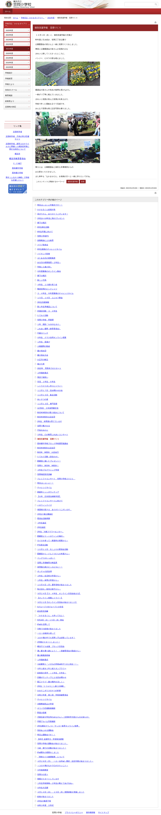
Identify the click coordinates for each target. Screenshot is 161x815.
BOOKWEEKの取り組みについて (50, 412)
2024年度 (9, 35)
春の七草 (41, 364)
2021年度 (50, 18)
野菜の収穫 (41, 713)
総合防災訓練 (42, 611)
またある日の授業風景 (46, 258)
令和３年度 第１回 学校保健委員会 (52, 695)
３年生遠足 (41, 523)
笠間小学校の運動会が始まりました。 (52, 743)
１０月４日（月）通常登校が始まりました (54, 585)
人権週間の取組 (43, 346)
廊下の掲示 (41, 223)
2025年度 (9, 30)
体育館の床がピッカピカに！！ (50, 567)
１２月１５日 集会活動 (47, 395)
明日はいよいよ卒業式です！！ (50, 205)
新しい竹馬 (41, 280)
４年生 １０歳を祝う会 (47, 285)
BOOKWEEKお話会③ (46, 417)
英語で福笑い (42, 377)
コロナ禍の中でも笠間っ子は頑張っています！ (56, 638)
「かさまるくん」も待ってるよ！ (50, 616)
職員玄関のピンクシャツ (47, 289)
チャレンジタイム (44, 487)
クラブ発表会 (42, 245)
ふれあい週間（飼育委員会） (49, 329)
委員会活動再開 (43, 518)
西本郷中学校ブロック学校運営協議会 (52, 443)
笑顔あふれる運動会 (45, 730)
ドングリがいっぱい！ (46, 558)
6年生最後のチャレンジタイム (49, 249)
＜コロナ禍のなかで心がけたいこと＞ (52, 766)
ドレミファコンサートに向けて (50, 501)
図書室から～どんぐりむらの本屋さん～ (53, 554)
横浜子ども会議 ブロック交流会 (50, 646)
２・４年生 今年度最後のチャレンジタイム (55, 293)
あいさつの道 (42, 399)
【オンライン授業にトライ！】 (50, 598)
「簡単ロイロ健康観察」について (50, 757)
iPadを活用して (43, 624)
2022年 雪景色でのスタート (49, 368)
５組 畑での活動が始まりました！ (51, 748)
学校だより (9, 84)
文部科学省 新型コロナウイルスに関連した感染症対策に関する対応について (17, 146)
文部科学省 (17, 132)
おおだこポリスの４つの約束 (49, 691)
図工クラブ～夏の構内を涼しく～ (50, 682)
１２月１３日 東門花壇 (47, 404)
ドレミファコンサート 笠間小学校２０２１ (56, 479)
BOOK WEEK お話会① (48, 452)
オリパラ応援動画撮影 (46, 708)
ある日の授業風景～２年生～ (49, 262)
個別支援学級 (73, 182)
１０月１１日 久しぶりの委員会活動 (52, 549)
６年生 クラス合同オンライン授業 (51, 337)
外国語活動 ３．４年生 (47, 311)
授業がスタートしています (48, 779)
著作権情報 (90, 812)
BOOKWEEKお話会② (46, 448)
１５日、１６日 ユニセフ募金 (50, 298)
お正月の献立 (42, 360)
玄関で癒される (43, 426)
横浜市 (17, 154)
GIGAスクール (11, 90)
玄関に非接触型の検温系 (47, 563)
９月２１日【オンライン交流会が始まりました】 (57, 602)
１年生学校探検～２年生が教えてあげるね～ (55, 783)
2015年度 (9, 67)
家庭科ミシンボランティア (48, 492)
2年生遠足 (41, 527)
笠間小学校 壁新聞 (45, 320)
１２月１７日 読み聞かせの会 (50, 390)
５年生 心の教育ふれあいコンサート (52, 435)
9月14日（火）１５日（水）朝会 (50, 620)
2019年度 (9, 58)
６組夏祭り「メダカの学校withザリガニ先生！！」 (58, 664)
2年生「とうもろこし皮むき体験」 (51, 686)
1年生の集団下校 (44, 801)
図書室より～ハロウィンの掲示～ (50, 536)
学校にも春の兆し (44, 267)
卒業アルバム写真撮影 (46, 721)
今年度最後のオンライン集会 (49, 271)
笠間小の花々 (42, 774)
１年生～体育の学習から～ (48, 580)
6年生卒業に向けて (45, 232)
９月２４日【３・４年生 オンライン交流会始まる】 (59, 593)
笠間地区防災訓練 (44, 474)
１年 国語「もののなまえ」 (49, 324)
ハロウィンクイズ (44, 505)
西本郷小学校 (17, 173)
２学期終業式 (42, 373)
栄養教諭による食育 (45, 240)
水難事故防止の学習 (45, 704)
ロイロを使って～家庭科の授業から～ (52, 541)
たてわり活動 (42, 315)
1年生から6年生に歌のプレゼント (51, 218)
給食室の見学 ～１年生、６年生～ (51, 673)
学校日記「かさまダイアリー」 (33, 18)
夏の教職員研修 (43, 655)
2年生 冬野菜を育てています (49, 421)
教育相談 (8, 95)
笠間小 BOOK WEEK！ (48, 465)
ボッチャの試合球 (44, 571)
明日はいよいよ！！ (45, 483)
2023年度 (9, 40)
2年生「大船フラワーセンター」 (50, 532)
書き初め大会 (42, 355)
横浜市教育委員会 (17, 159)
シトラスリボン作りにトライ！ (50, 386)
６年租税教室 (42, 770)
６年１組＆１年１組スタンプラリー (51, 668)
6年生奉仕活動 (43, 227)
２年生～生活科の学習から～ (49, 576)
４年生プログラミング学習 (48, 470)
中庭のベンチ (42, 333)
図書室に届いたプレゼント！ (49, 461)
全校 (82, 182)
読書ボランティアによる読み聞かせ (51, 677)
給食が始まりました (45, 797)
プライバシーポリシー (74, 812)
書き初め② (41, 351)
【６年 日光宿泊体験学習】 (49, 496)
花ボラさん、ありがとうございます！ (52, 214)
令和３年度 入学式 (45, 805)
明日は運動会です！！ (46, 735)
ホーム (7, 11)
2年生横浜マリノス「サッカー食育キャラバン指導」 (58, 726)
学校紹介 (8, 73)
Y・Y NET (17, 163)
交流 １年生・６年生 (46, 382)
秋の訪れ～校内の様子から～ (49, 589)
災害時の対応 (10, 107)
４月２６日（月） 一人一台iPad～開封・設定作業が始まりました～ (65, 761)
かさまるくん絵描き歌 (46, 209)
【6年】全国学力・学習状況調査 (50, 739)
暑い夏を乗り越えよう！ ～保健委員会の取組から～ (59, 651)
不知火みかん (42, 430)
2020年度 (9, 53)
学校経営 (8, 78)
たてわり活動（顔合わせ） (48, 457)
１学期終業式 (42, 660)
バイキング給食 (43, 254)
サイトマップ (103, 812)
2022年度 (9, 44)
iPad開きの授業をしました (48, 752)
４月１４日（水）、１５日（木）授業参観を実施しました (60, 792)
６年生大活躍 (42, 788)
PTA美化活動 (42, 545)
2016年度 (9, 63)
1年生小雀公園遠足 (45, 514)
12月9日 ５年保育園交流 (47, 408)
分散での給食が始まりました (49, 629)
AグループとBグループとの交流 (50, 607)
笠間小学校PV (43, 236)
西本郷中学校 (17, 168)
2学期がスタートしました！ (48, 642)
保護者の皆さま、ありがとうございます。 (54, 510)
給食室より (9, 101)
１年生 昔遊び (43, 342)
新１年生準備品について (47, 307)
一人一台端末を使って (46, 633)
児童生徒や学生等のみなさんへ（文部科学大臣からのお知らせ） (63, 717)
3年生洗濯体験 (43, 302)
